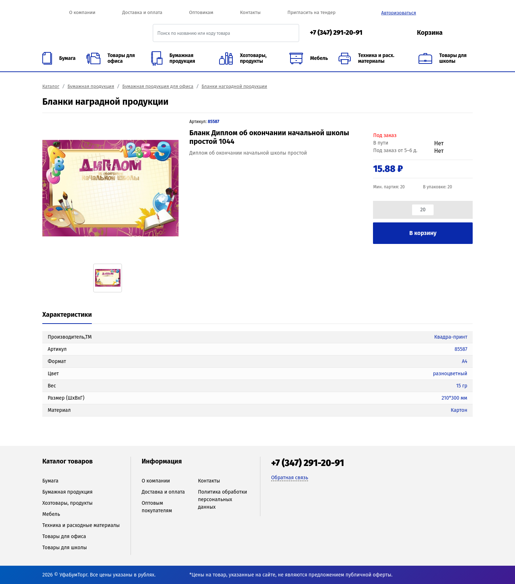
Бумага (50, 481)
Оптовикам (201, 12)
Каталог (50, 86)
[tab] (67, 315)
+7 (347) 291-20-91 (336, 33)
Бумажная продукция (90, 86)
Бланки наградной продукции (234, 86)
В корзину (422, 233)
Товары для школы (64, 548)
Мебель (51, 514)
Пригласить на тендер (311, 12)
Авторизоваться (398, 12)
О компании (82, 12)
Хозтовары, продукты (67, 503)
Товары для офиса (64, 536)
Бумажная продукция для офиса (157, 86)
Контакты (250, 12)
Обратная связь (289, 478)
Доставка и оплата (142, 12)
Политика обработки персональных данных (222, 499)
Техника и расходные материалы (81, 525)
